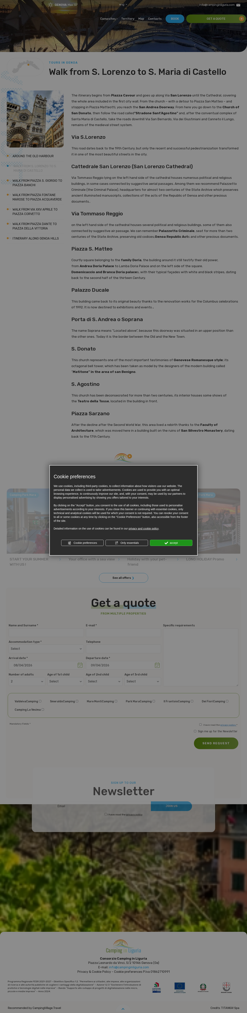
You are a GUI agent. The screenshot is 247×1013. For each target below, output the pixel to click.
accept (171, 543)
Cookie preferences (82, 543)
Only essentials (127, 543)
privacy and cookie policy (144, 528)
